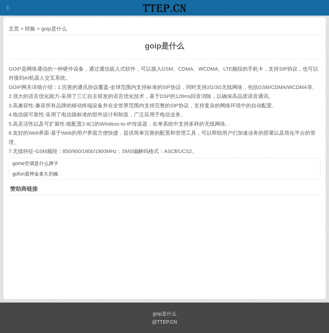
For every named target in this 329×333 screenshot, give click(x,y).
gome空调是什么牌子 (35, 163)
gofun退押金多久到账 (35, 174)
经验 (30, 29)
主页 (14, 29)
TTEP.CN (167, 322)
